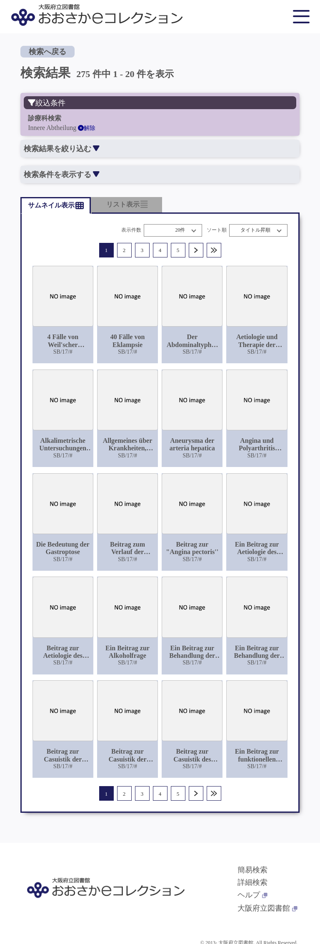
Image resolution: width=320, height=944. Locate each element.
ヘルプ (253, 895)
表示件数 (131, 230)
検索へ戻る (47, 51)
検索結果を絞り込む (61, 149)
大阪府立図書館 (268, 908)
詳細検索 (253, 882)
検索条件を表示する (61, 174)
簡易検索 (253, 870)
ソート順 (217, 230)
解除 (86, 128)
